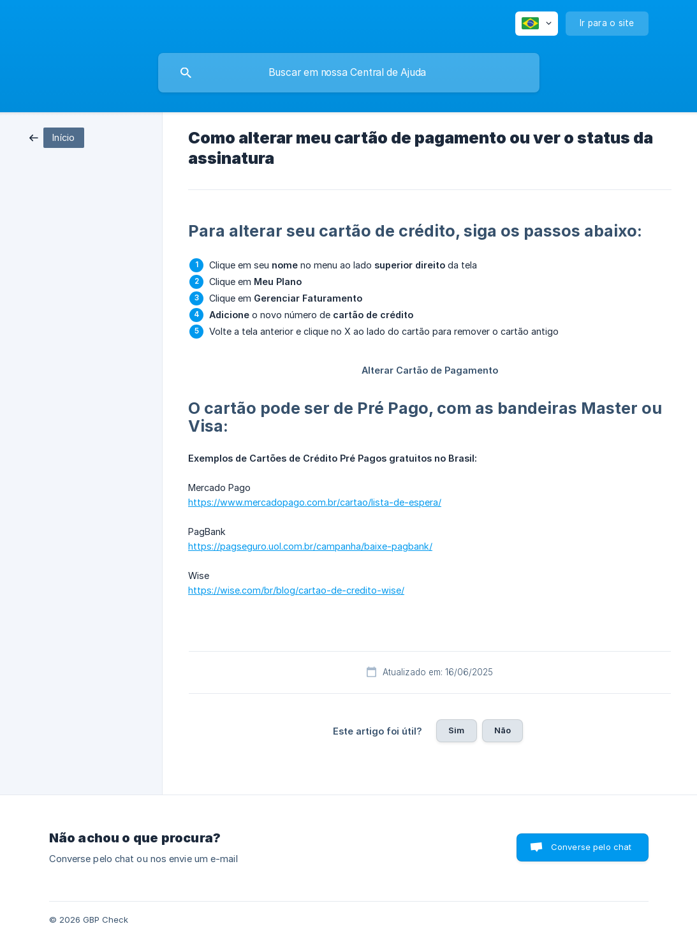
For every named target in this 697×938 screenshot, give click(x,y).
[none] (536, 23)
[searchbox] (348, 72)
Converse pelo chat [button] (591, 847)
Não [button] (502, 730)
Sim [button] (456, 730)
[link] (56, 137)
